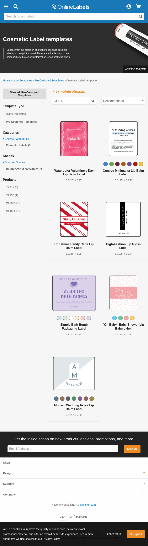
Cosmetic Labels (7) (18, 145)
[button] (6, 7)
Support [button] (8, 483)
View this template (135, 68)
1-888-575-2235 (87, 504)
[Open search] (140, 16)
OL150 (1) (12, 195)
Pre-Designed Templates (49, 80)
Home (6, 80)
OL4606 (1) (13, 211)
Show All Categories (16, 138)
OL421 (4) (12, 187)
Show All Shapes (14, 162)
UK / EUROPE (78, 516)
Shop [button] (6, 462)
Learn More (114, 533)
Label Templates (22, 80)
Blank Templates (16, 113)
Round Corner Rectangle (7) (24, 168)
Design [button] (7, 473)
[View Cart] (138, 7)
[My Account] (128, 7)
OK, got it (136, 534)
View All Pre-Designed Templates (24, 94)
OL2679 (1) (13, 203)
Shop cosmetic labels (58, 57)
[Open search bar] (16, 7)
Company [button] (9, 494)
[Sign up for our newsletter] (63, 448)
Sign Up (132, 448)
